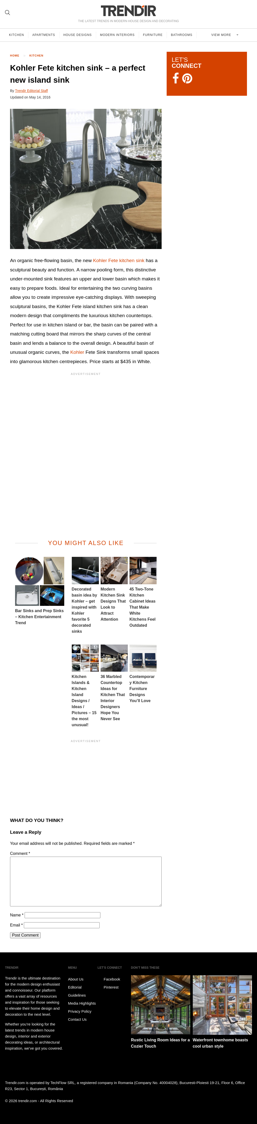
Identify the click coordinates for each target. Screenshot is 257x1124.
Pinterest (108, 987)
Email (16, 925)
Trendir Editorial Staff (31, 91)
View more (221, 35)
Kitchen (16, 35)
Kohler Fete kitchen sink (119, 260)
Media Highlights (82, 1003)
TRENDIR (128, 10)
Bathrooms (181, 35)
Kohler (77, 352)
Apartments (43, 35)
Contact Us (77, 1019)
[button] (86, 179)
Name (16, 915)
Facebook (109, 979)
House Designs (77, 35)
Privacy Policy (79, 1011)
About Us (76, 979)
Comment (20, 853)
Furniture (153, 35)
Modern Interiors (117, 35)
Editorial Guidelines (77, 991)
